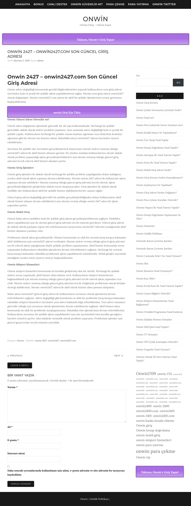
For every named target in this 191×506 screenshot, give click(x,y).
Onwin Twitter (164, 4)
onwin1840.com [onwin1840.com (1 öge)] (142, 394)
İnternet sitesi (16, 453)
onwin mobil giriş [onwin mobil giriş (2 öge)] (148, 435)
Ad (10, 426)
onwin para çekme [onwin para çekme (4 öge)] (155, 451)
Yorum (12, 387)
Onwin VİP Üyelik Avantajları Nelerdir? (157, 341)
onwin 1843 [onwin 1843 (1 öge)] (173, 398)
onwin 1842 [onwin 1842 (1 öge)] (140, 398)
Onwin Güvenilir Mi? (87, 4)
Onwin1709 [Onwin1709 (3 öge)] (146, 373)
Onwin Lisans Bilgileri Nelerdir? (153, 293)
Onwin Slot (142, 263)
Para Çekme (115, 4)
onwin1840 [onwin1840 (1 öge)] (163, 390)
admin (40, 60)
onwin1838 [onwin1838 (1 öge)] (163, 387)
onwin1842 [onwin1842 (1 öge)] (150, 398)
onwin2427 (53, 340)
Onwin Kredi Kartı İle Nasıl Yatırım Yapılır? (159, 285)
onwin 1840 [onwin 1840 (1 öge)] (173, 390)
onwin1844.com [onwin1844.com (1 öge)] (175, 402)
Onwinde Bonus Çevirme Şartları (154, 241)
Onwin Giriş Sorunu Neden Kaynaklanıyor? (159, 177)
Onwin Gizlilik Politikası (149, 233)
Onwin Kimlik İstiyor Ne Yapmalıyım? (156, 132)
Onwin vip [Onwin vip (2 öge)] (143, 457)
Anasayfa (22, 4)
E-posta (13, 440)
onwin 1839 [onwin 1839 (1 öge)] (173, 387)
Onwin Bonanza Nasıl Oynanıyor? (154, 270)
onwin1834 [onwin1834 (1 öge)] (173, 379)
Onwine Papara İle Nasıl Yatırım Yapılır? (157, 207)
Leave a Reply (20, 365)
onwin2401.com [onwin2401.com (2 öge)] (164, 416)
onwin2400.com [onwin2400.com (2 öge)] (147, 411)
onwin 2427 (41, 340)
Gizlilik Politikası (99, 499)
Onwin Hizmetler (145, 226)
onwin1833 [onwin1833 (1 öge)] (140, 379)
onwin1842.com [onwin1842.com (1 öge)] (162, 398)
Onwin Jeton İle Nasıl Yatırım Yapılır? (156, 162)
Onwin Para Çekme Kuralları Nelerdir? (157, 200)
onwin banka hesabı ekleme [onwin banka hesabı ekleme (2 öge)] (155, 421)
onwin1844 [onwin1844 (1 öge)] (163, 402)
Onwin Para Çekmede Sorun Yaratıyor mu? (159, 125)
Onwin (95, 19)
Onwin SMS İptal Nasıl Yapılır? (152, 326)
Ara (138, 75)
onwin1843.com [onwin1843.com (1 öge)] (152, 402)
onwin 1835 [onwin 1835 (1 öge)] (163, 383)
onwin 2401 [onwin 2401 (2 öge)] (144, 416)
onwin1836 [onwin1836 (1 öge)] (140, 387)
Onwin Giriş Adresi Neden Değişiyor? (156, 192)
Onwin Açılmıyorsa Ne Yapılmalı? (154, 185)
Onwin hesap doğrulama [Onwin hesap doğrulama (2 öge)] (153, 430)
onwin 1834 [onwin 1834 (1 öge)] (163, 379)
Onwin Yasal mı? (145, 117)
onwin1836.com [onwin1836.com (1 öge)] (152, 387)
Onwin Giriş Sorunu (147, 102)
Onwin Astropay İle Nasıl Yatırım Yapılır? (158, 155)
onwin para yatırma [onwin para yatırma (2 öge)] (149, 445)
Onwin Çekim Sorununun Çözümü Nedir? (159, 110)
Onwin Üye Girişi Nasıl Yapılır (152, 140)
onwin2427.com (68, 340)
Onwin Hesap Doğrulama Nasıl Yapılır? (157, 147)
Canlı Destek (57, 4)
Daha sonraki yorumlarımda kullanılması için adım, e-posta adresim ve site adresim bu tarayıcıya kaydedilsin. (66, 472)
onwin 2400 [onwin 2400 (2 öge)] (161, 406)
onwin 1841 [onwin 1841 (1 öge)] (154, 394)
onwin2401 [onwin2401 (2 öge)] (167, 411)
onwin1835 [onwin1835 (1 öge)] (153, 383)
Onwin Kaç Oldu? (145, 278)
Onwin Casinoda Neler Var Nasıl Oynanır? (159, 255)
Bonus (39, 4)
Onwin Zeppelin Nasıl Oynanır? (153, 349)
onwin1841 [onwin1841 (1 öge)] (163, 394)
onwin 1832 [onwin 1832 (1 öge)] (177, 374)
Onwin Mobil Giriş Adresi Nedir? (154, 170)
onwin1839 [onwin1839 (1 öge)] (140, 390)
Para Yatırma (138, 4)
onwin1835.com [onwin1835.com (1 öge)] (175, 383)
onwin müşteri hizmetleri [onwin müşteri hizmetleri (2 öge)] (153, 440)
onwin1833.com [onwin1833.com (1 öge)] (152, 379)
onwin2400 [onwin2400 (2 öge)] (144, 406)
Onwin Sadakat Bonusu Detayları (154, 319)
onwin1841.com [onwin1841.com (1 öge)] (174, 394)
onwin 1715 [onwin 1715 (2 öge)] (164, 374)
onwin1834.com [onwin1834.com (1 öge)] (142, 383)
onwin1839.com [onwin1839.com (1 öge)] (152, 390)
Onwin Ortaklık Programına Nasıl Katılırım (159, 311)
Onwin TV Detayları (147, 334)
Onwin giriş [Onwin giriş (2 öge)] (144, 425)
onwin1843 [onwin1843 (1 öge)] (140, 402)
